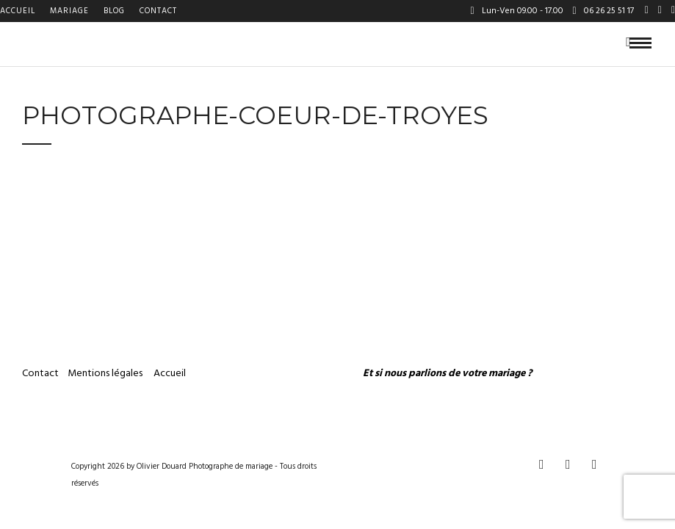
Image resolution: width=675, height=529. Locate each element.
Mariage (69, 11)
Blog (114, 11)
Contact (158, 11)
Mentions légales (106, 373)
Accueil (17, 11)
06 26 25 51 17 (603, 11)
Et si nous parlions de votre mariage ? (447, 373)
